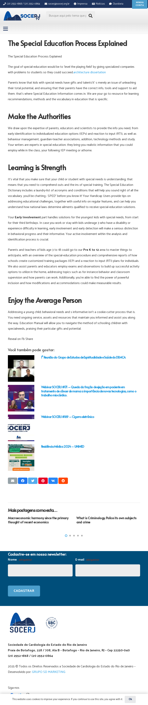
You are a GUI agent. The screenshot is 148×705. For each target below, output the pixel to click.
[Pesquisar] (91, 16)
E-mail (87, 560)
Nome (20, 560)
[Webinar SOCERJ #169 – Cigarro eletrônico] (21, 428)
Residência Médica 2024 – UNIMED (62, 446)
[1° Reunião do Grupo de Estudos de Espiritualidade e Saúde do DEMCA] (21, 368)
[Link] (22, 16)
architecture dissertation (89, 72)
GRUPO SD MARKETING (48, 672)
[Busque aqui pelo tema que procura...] (70, 15)
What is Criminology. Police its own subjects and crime (106, 520)
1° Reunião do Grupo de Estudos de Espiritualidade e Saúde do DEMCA (83, 357)
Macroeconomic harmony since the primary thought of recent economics (38, 520)
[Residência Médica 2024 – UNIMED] (21, 457)
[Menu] (5, 29)
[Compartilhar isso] (22, 481)
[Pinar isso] (43, 481)
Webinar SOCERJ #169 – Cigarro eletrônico (67, 416)
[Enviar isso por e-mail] (12, 481)
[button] (66, 536)
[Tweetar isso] (32, 481)
